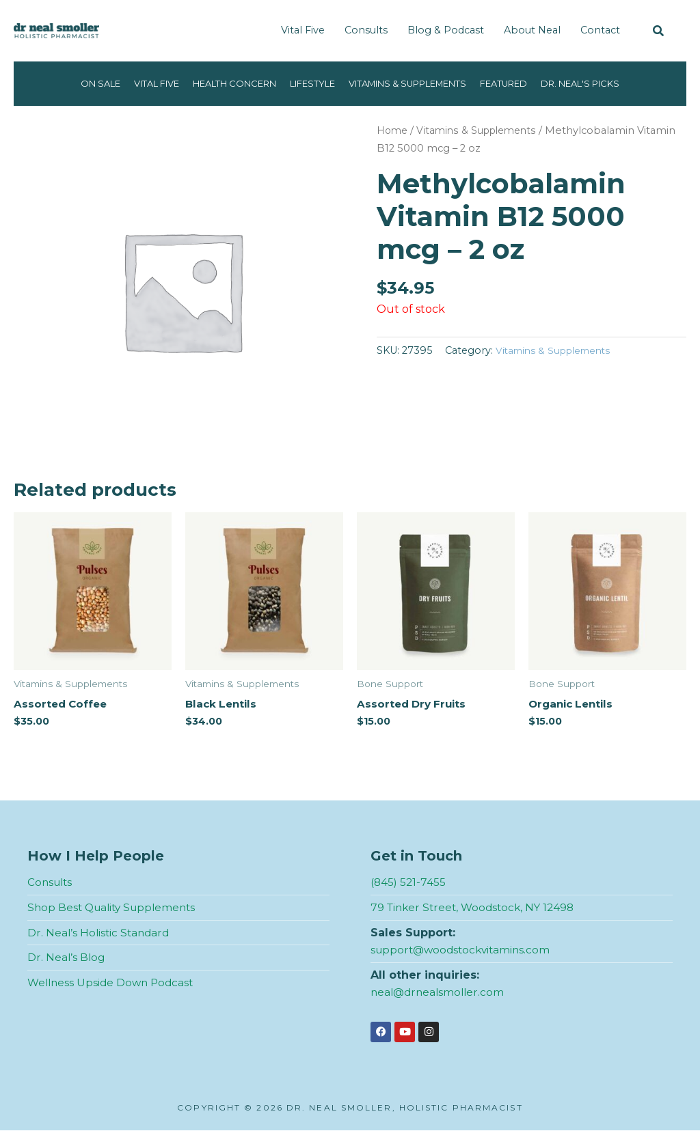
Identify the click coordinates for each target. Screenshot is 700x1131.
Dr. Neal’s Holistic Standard (100, 933)
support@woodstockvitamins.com (464, 950)
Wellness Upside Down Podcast (113, 983)
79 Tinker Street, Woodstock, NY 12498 (476, 908)
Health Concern (221, 83)
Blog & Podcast (445, 30)
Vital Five (303, 30)
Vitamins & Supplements (414, 83)
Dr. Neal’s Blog (67, 957)
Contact (600, 30)
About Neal (532, 30)
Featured (522, 83)
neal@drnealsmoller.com (440, 992)
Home (393, 130)
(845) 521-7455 (409, 882)
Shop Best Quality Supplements (115, 908)
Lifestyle (307, 83)
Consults (366, 30)
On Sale (72, 83)
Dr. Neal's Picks (607, 83)
